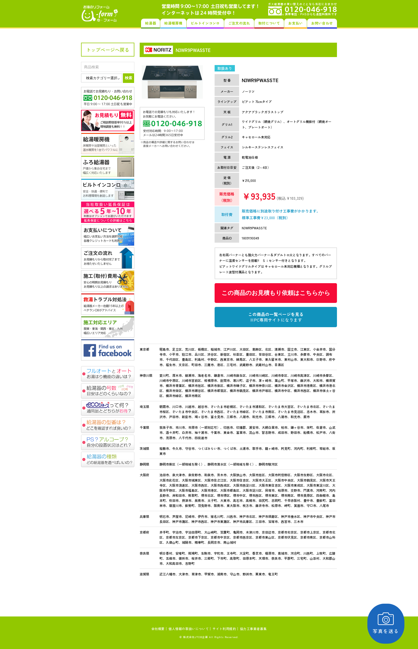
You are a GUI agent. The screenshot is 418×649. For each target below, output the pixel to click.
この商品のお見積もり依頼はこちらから (276, 293)
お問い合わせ (322, 23)
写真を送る (387, 623)
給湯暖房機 (173, 23)
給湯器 (150, 23)
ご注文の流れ (239, 23)
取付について (269, 23)
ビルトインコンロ (205, 23)
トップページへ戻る (107, 49)
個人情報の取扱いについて (188, 628)
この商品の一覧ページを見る (276, 317)
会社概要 (158, 628)
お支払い (295, 23)
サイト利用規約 (224, 628)
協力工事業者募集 (253, 628)
